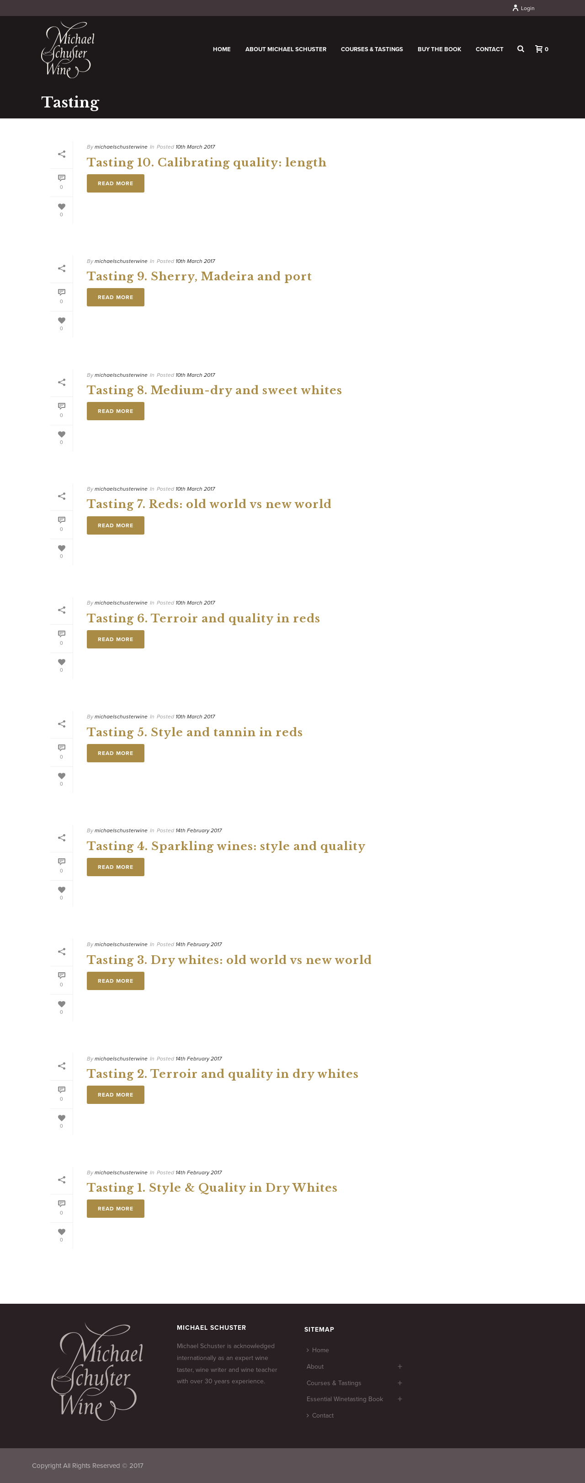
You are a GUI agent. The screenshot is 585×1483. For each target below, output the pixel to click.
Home (222, 49)
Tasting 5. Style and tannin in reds (195, 732)
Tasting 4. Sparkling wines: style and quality (226, 846)
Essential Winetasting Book (345, 1399)
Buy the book (439, 49)
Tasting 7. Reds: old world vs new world (209, 504)
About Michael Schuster (285, 49)
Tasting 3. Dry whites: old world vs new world (229, 960)
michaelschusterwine (121, 147)
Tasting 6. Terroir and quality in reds (203, 618)
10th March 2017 (195, 147)
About (315, 1367)
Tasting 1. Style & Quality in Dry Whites (212, 1187)
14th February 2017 (199, 830)
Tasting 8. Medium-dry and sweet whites (214, 390)
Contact (490, 49)
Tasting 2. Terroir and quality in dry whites (223, 1074)
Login (523, 8)
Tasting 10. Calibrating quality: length (207, 162)
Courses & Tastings (372, 49)
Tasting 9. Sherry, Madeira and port (199, 276)
